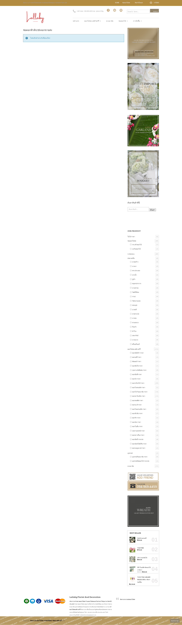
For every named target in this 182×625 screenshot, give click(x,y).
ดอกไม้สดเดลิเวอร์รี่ (75, 609)
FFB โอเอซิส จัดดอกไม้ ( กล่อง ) (140, 568)
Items (156, 2)
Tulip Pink (136, 547)
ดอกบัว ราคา (136, 379)
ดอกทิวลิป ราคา (137, 413)
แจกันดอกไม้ (136, 249)
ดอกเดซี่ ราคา (136, 357)
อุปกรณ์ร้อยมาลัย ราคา (139, 457)
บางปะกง (135, 340)
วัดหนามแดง (136, 301)
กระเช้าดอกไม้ (137, 245)
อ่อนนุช (134, 305)
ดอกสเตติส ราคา (137, 400)
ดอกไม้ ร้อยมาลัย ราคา (139, 392)
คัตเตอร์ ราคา (136, 361)
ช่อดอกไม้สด (126, 2)
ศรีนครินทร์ (136, 344)
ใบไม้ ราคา (131, 237)
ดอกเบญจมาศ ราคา (138, 448)
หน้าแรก (76, 21)
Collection (131, 254)
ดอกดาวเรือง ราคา (138, 435)
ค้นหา (152, 210)
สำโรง (134, 331)
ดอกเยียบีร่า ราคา (138, 353)
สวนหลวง (135, 322)
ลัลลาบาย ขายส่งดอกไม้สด (127, 599)
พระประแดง (136, 270)
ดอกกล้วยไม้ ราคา (138, 383)
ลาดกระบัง (135, 314)
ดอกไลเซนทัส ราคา (138, 387)
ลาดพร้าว (135, 262)
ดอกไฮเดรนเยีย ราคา (139, 409)
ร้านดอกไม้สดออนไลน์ (92, 601)
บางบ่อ (134, 318)
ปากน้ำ (134, 275)
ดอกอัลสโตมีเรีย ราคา (139, 444)
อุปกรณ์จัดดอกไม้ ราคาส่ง (140, 461)
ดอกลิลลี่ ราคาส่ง (137, 439)
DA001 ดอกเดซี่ (137, 538)
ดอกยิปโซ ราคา (137, 366)
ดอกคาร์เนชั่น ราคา (138, 396)
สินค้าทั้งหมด (139, 2)
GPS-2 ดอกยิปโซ (138, 557)
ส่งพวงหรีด (131, 258)
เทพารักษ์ (135, 335)
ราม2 (134, 296)
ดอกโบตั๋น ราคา (137, 426)
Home (117, 2)
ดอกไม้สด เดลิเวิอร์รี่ (92, 21)
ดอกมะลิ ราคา (137, 405)
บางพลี (134, 310)
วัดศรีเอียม (135, 292)
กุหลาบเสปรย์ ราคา (138, 431)
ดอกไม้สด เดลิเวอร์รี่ (134, 349)
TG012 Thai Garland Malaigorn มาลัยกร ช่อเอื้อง (139, 579)
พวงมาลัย (109, 21)
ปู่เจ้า (133, 279)
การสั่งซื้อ (136, 21)
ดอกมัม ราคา (136, 422)
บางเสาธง (135, 288)
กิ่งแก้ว (134, 327)
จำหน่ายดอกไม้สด (80, 601)
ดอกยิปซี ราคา (137, 374)
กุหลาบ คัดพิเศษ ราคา (139, 370)
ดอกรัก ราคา (136, 418)
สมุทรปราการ (136, 283)
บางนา (134, 266)
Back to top (175, 621)
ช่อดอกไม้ (122, 21)
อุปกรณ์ (130, 453)
